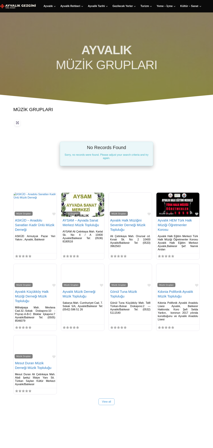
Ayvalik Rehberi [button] (35, 6)
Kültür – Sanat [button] (154, 6)
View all (106, 401)
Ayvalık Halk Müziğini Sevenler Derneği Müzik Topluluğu (127, 225)
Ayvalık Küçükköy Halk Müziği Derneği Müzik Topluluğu (32, 296)
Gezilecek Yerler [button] (87, 6)
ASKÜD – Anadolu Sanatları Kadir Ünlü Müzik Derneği (34, 225)
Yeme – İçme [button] (129, 6)
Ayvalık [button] (12, 6)
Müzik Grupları (23, 213)
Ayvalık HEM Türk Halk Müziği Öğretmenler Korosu (175, 225)
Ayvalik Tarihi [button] (60, 6)
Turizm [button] (109, 6)
